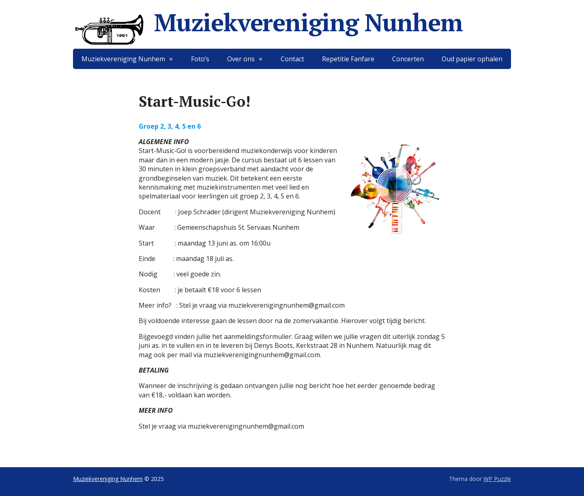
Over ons (241, 58)
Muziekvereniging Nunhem (267, 22)
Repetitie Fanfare (348, 58)
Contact (292, 58)
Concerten (408, 58)
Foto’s (200, 58)
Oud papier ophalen (472, 58)
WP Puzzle (497, 479)
